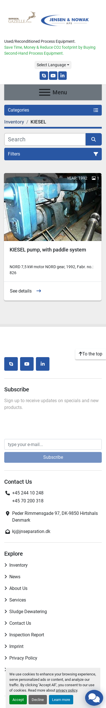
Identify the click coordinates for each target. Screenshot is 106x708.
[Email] (53, 444)
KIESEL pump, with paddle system (48, 250)
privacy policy (66, 690)
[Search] (45, 139)
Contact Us (20, 623)
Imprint (16, 646)
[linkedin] (62, 75)
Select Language (51, 65)
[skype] (44, 75)
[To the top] (90, 354)
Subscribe (53, 457)
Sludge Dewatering (28, 611)
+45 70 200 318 (28, 501)
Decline (38, 700)
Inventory (18, 565)
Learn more (61, 700)
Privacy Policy (23, 658)
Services (17, 600)
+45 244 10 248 (28, 493)
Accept (18, 700)
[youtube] (53, 75)
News (14, 576)
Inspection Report (26, 634)
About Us (18, 588)
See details (21, 291)
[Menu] (44, 92)
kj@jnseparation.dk (31, 531)
